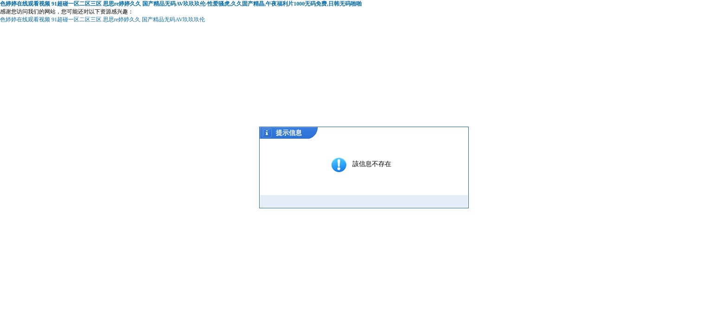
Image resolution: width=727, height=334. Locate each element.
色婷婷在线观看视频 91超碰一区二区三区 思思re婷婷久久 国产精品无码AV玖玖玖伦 (102, 19)
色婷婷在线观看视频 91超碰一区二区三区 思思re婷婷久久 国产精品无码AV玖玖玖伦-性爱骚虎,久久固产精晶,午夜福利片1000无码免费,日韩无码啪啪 (181, 3)
